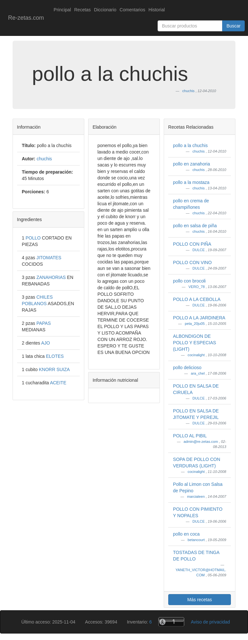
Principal (62, 9)
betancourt (197, 540)
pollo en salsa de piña (195, 225)
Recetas (82, 9)
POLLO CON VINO (192, 262)
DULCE (199, 250)
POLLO (34, 237)
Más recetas (199, 599)
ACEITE (58, 382)
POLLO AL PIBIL (190, 435)
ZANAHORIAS (51, 277)
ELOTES (55, 356)
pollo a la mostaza (191, 182)
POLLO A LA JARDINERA (199, 317)
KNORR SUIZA (54, 369)
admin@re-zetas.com (201, 441)
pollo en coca (186, 534)
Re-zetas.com (26, 18)
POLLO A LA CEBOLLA (197, 299)
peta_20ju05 (195, 323)
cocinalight (197, 355)
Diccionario (105, 9)
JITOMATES (48, 257)
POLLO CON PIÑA (192, 244)
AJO (45, 343)
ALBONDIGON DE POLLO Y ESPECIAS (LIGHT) (194, 343)
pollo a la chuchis (190, 145)
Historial (157, 9)
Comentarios (132, 9)
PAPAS (43, 323)
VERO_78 (197, 287)
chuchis (199, 151)
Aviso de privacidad (210, 621)
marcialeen (196, 496)
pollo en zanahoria (191, 163)
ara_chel (198, 373)
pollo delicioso (187, 367)
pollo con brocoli (189, 280)
